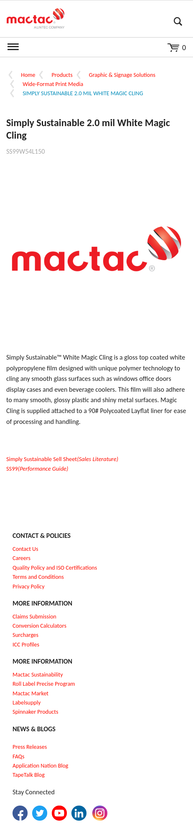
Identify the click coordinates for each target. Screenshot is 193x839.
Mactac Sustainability (38, 674)
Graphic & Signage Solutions (122, 75)
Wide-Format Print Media (53, 84)
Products (62, 75)
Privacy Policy (29, 586)
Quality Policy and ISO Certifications (55, 567)
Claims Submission (34, 616)
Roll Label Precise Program (44, 683)
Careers (21, 558)
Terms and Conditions (38, 576)
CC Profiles (26, 644)
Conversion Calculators (39, 625)
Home (28, 75)
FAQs (19, 756)
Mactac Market (30, 693)
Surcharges (25, 635)
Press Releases (30, 746)
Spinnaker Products (35, 711)
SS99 (37, 468)
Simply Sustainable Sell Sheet (62, 459)
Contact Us (25, 549)
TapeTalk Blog (29, 774)
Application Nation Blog (40, 765)
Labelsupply (27, 702)
